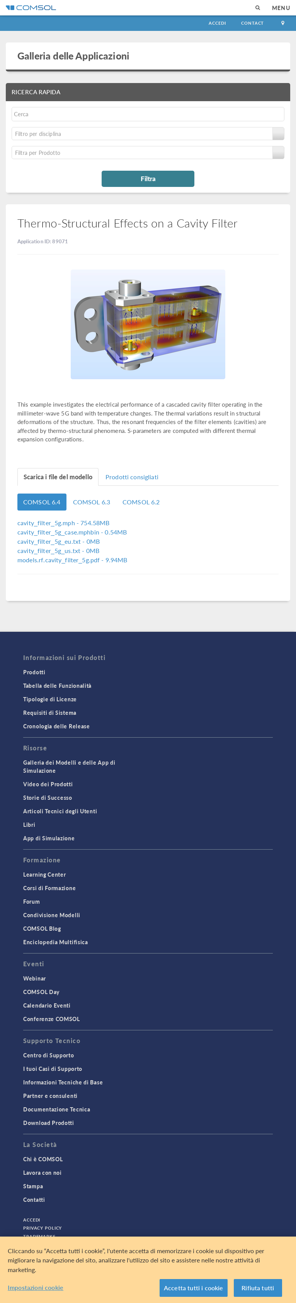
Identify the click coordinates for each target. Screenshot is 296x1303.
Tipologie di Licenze (50, 699)
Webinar (34, 978)
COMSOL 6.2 (141, 501)
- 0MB (58, 541)
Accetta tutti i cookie (193, 1287)
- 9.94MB (72, 559)
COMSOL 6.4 (42, 501)
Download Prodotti (48, 1123)
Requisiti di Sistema (50, 712)
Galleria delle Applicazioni (73, 55)
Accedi (217, 23)
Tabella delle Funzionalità (57, 685)
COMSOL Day (41, 992)
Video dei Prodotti (48, 784)
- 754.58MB (63, 522)
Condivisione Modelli (51, 915)
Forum (31, 901)
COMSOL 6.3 (92, 501)
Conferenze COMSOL (51, 1019)
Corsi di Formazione (49, 888)
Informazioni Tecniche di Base (63, 1082)
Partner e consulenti (50, 1095)
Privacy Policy (42, 1228)
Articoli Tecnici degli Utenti (60, 811)
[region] (148, 1270)
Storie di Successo (47, 797)
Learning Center (44, 874)
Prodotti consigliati (131, 476)
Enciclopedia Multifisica (55, 942)
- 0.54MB (72, 532)
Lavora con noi (42, 1172)
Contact (252, 23)
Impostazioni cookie (35, 1287)
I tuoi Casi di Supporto (52, 1068)
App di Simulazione (49, 838)
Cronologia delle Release (56, 726)
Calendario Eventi (47, 1005)
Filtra (148, 178)
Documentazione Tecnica (56, 1109)
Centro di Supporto (48, 1055)
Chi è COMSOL (43, 1159)
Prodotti (34, 672)
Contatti (34, 1199)
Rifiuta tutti (258, 1287)
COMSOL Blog (42, 928)
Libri (29, 824)
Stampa (33, 1186)
